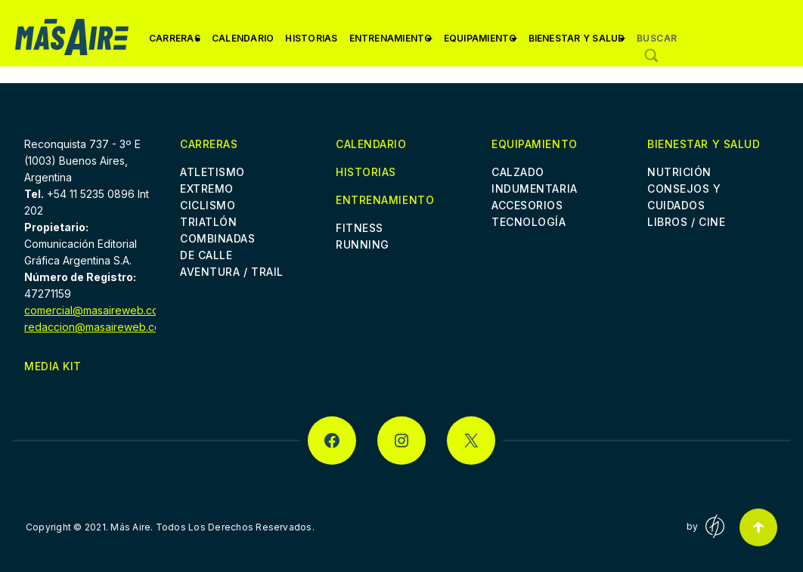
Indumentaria (534, 188)
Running (362, 244)
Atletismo (212, 171)
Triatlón (208, 221)
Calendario (243, 38)
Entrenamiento (391, 43)
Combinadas (218, 238)
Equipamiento (480, 43)
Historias (311, 38)
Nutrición (679, 171)
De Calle (206, 255)
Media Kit (53, 366)
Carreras (174, 43)
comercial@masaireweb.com (95, 310)
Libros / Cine (686, 221)
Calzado (517, 171)
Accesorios (527, 205)
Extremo (207, 188)
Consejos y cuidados (684, 197)
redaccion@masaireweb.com (96, 326)
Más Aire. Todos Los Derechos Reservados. (212, 527)
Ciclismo (207, 205)
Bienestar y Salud (577, 43)
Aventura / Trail (232, 271)
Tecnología (528, 221)
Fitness (359, 227)
